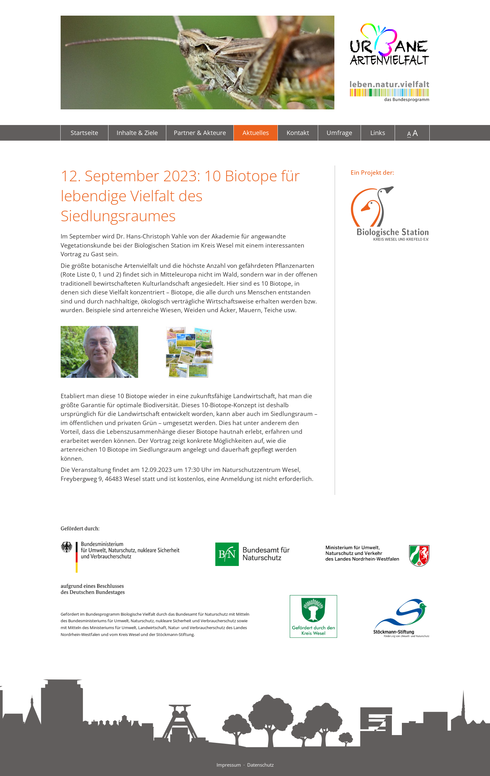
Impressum (229, 765)
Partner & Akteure (200, 132)
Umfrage (339, 132)
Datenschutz (260, 765)
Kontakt (298, 132)
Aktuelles (255, 132)
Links (377, 132)
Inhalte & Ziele (137, 132)
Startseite (84, 132)
